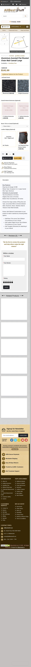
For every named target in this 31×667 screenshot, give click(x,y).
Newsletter (19, 652)
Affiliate (4, 656)
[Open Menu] (27, 26)
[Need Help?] (23, 158)
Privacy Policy (20, 654)
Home (4, 30)
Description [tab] (6, 180)
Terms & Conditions (21, 658)
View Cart (5, 26)
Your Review (7, 263)
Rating (5, 278)
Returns (4, 650)
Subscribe (23, 575)
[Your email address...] (10, 575)
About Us (5, 621)
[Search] (25, 16)
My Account (19, 646)
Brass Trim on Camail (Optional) (9, 123)
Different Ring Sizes (7, 627)
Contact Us (5, 648)
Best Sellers (19, 633)
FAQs (4, 660)
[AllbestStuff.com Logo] (15, 9)
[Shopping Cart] (16, 4)
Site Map (5, 652)
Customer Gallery (7, 636)
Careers (4, 638)
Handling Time (6, 625)
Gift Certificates (6, 654)
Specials (5, 658)
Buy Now (17, 158)
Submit (6, 287)
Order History (20, 648)
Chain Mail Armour (21, 625)
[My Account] (5, 4)
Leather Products (21, 629)
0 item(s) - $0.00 (15, 21)
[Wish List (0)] (13, 4)
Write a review (19, 56)
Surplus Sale (20, 631)
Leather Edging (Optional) (8, 129)
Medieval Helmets (21, 621)
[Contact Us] (15, 1)
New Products (20, 635)
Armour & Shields (21, 623)
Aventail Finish (6, 77)
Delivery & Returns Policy (23, 656)
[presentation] (20, 663)
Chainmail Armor (13, 30)
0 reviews (11, 55)
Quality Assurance (7, 623)
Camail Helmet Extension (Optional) (10, 100)
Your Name (7, 256)
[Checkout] (22, 4)
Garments (19, 627)
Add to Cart (7, 158)
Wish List (19, 650)
